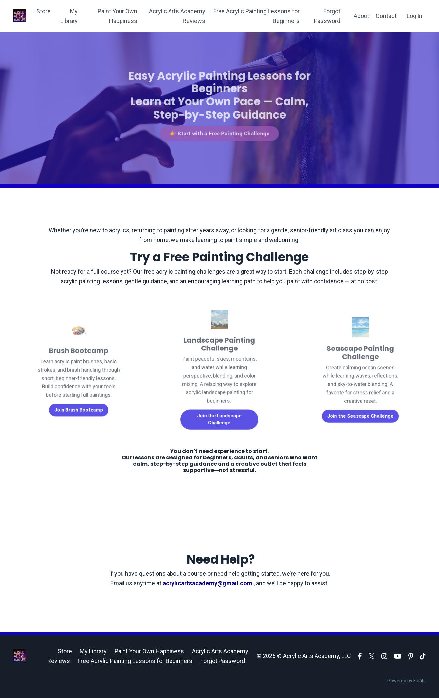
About (361, 15)
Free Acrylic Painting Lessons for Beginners (256, 16)
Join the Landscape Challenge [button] (220, 413)
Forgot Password (327, 16)
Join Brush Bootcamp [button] (78, 405)
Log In (414, 15)
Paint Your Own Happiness (117, 16)
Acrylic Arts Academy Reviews (177, 16)
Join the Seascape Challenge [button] (360, 410)
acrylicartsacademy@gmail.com (208, 583)
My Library (69, 16)
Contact (386, 15)
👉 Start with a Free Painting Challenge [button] (219, 132)
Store (43, 11)
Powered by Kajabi (406, 680)
